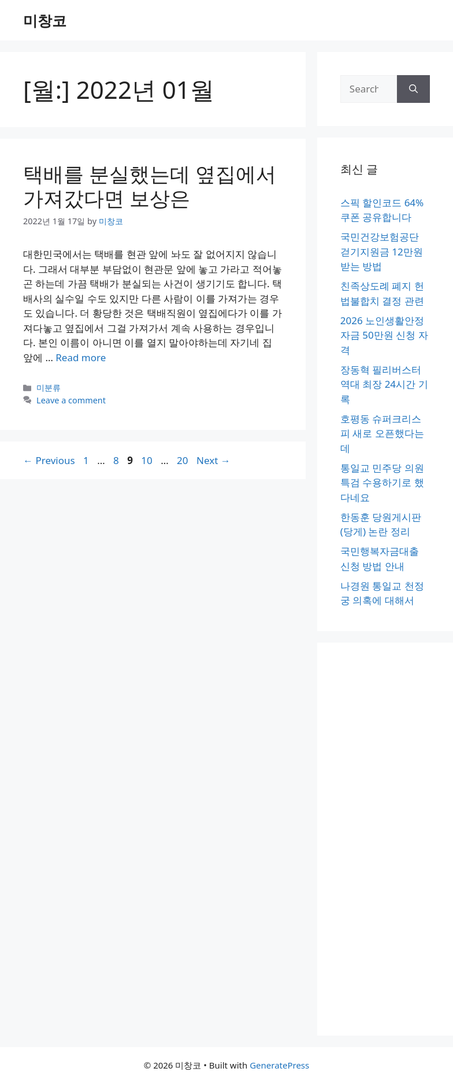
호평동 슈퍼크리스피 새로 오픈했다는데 (382, 433)
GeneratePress (279, 1065)
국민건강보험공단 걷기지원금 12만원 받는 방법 (381, 251)
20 (183, 460)
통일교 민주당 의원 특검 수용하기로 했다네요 (382, 482)
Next (213, 460)
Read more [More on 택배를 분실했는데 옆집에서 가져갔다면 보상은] (80, 357)
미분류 (48, 387)
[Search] (413, 89)
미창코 (44, 20)
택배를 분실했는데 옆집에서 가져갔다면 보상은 (149, 186)
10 (147, 460)
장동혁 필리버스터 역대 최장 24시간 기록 (384, 384)
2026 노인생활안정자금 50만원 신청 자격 (384, 335)
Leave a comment (71, 400)
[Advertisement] (385, 839)
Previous (49, 460)
